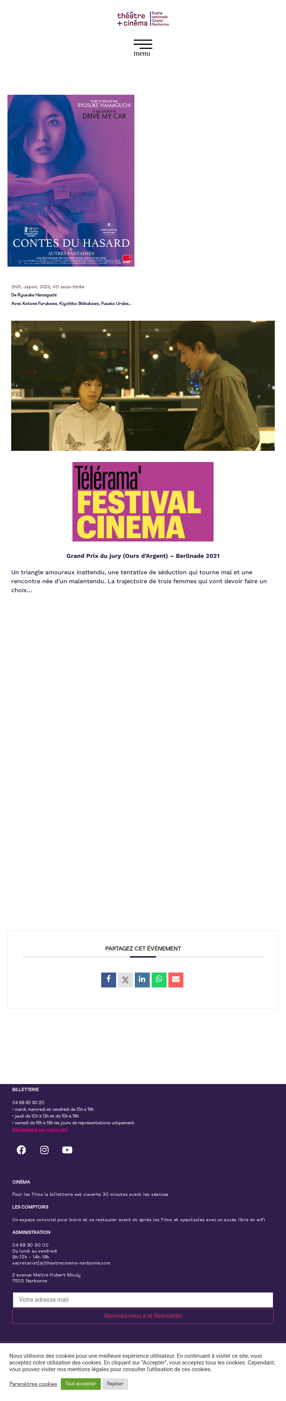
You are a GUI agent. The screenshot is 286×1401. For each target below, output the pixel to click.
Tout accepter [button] (80, 1384)
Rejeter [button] (115, 1384)
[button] (143, 49)
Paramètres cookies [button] (33, 1384)
